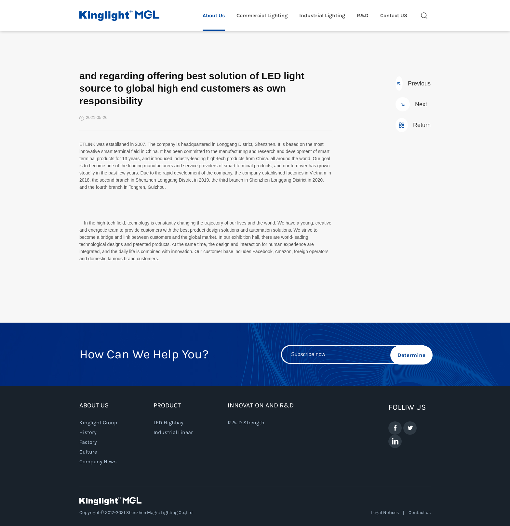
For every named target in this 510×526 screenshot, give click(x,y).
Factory (88, 442)
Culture (88, 452)
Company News (97, 461)
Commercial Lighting (262, 15)
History (88, 432)
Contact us (420, 512)
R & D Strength (246, 422)
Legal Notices (385, 512)
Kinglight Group (98, 422)
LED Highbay (168, 422)
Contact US (393, 15)
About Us (214, 15)
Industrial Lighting (322, 15)
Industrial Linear (173, 432)
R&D (363, 15)
